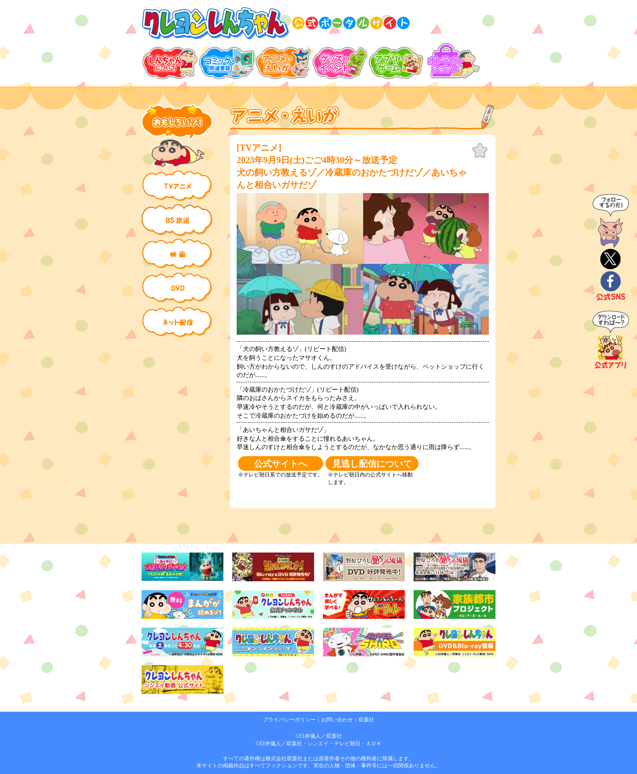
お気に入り (480, 150)
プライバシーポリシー (289, 720)
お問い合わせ (337, 720)
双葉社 (366, 720)
